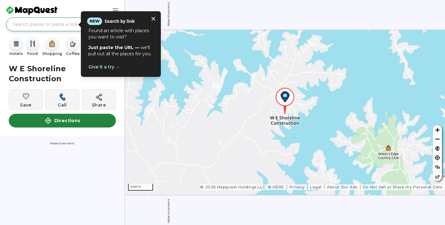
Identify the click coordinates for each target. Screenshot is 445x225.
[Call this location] (62, 99)
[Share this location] (99, 99)
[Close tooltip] (153, 18)
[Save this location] (26, 99)
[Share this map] (437, 176)
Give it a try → (104, 67)
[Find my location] (437, 157)
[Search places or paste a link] (62, 24)
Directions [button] (62, 120)
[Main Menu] (115, 10)
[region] (285, 112)
